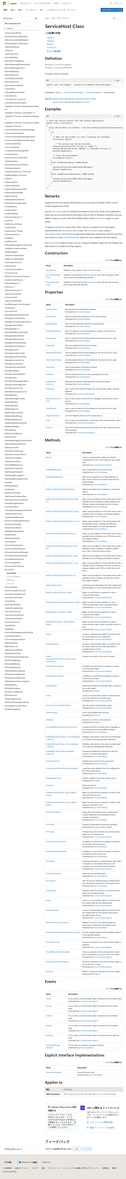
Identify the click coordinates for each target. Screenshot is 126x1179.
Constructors (52, 47)
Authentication (51, 309)
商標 (114, 1168)
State (48, 420)
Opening (49, 1035)
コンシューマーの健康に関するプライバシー (80, 1168)
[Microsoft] (4, 3)
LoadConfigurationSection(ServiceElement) (62, 768)
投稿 (43, 1168)
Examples (50, 41)
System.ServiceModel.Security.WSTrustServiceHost (74, 98)
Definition (50, 38)
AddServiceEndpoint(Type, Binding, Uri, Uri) (62, 563)
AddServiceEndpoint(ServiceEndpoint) (60, 489)
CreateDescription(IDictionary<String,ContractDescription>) (61, 659)
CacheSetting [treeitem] (10, 89)
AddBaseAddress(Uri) (54, 469)
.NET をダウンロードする (112, 10)
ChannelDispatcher (71, 237)
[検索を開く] (111, 3)
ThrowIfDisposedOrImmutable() (58, 952)
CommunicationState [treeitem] (13, 143)
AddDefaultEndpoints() (54, 477)
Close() (48, 634)
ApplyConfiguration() (54, 585)
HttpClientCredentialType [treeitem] (14, 255)
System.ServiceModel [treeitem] (13, 33)
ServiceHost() (51, 270)
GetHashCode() (51, 712)
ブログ (34, 1168)
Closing (49, 1006)
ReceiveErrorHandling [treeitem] (13, 524)
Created (112, 954)
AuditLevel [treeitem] (9, 50)
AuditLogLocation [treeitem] (11, 54)
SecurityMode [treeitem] (10, 541)
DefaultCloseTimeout (54, 352)
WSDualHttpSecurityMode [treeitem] (15, 671)
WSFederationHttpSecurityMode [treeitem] (17, 681)
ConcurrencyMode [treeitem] (12, 147)
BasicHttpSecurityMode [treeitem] (14, 78)
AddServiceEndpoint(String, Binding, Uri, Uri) (62, 521)
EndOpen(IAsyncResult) (55, 676)
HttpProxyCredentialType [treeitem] (14, 259)
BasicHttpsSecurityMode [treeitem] (14, 85)
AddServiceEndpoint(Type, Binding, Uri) (60, 575)
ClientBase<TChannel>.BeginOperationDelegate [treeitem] (22, 107)
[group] (84, 154)
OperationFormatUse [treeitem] (13, 461)
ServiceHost (57, 211)
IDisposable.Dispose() (54, 1072)
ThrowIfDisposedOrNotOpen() (57, 961)
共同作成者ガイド (62, 1125)
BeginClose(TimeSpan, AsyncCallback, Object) (63, 602)
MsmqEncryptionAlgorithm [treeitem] (15, 374)
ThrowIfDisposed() (53, 942)
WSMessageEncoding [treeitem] (13, 699)
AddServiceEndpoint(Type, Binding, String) (62, 556)
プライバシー (53, 1168)
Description (50, 367)
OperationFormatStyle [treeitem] (13, 458)
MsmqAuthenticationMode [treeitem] (15, 367)
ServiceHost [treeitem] (11, 573)
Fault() (48, 695)
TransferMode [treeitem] (10, 625)
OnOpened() (50, 881)
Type (91, 720)
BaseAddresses (51, 324)
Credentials (50, 345)
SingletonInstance (53, 415)
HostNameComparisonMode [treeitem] (15, 248)
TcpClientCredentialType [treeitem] (14, 608)
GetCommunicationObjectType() (58, 705)
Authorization (51, 316)
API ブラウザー (63, 18)
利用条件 (105, 1168)
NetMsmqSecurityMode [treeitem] (14, 412)
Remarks (50, 44)
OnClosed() (50, 824)
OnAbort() (50, 785)
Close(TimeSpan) (52, 644)
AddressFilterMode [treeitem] (12, 47)
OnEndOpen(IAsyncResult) (56, 851)
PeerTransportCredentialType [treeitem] (15, 496)
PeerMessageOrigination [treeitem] (14, 472)
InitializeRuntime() (52, 761)
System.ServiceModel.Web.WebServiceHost (71, 102)
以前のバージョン (22, 1168)
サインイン (118, 3)
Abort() (48, 457)
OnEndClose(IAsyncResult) (56, 841)
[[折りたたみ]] (36, 18)
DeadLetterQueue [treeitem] (11, 161)
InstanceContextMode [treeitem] (13, 301)
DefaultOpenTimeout (54, 360)
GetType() (49, 720)
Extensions (50, 374)
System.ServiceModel (63, 64)
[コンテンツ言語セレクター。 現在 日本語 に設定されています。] (8, 1162)
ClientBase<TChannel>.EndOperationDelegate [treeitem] (22, 117)
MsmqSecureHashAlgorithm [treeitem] (15, 384)
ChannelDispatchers (53, 331)
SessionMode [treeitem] (10, 601)
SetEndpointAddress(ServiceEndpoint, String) (63, 932)
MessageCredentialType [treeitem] (14, 325)
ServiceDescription (70, 230)
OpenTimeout (51, 408)
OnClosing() (50, 832)
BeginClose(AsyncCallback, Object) (59, 592)
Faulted (49, 1015)
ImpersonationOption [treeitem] (13, 294)
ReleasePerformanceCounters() (57, 922)
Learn (47, 18)
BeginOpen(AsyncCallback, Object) (59, 612)
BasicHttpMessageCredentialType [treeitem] (17, 64)
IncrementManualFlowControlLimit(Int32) (61, 727)
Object (58, 92)
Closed (48, 998)
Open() (48, 900)
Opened (93, 964)
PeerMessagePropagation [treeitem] (14, 475)
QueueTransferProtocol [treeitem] (13, 514)
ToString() (49, 971)
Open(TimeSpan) (52, 910)
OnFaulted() (50, 861)
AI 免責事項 (7, 1168)
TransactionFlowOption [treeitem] (13, 618)
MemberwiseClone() (53, 778)
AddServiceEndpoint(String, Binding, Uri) (61, 533)
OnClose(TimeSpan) (53, 812)
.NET (53, 18)
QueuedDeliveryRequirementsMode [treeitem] (18, 510)
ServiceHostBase (94, 92)
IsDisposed (50, 389)
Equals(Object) (51, 685)
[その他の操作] (121, 18)
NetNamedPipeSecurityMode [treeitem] (16, 423)
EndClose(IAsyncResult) (54, 666)
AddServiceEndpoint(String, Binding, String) (62, 511)
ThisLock (49, 427)
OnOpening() (51, 890)
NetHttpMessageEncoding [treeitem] (15, 398)
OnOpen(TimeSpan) (53, 873)
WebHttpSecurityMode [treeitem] (13, 650)
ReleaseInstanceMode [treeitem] (13, 527)
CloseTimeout (51, 338)
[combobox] (21, 23)
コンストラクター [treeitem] (14, 576)
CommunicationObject (74, 92)
